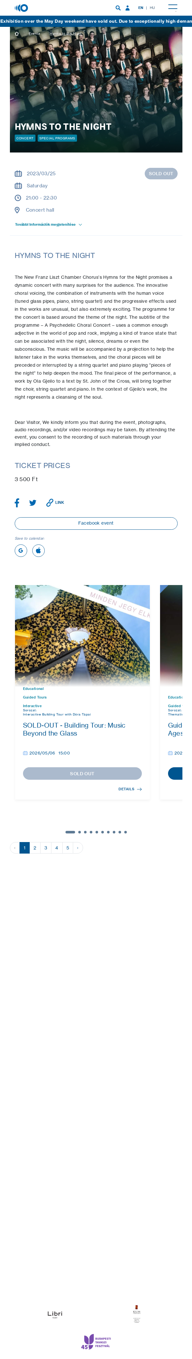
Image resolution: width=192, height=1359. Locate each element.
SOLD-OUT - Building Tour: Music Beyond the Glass (74, 729)
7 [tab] (108, 832)
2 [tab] (79, 832)
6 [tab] (102, 832)
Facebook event (95, 523)
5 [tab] (97, 832)
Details (130, 789)
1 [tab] (70, 832)
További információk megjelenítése (49, 224)
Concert (25, 138)
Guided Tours (35, 697)
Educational (33, 689)
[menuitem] (118, 8)
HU (152, 7)
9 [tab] (120, 832)
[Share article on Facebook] (17, 502)
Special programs (57, 138)
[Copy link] (55, 503)
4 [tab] (91, 832)
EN (140, 7)
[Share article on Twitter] (33, 503)
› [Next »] (78, 847)
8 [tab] (114, 832)
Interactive (32, 706)
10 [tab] (125, 832)
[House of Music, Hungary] (22, 7)
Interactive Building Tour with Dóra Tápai (57, 714)
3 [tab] (85, 832)
